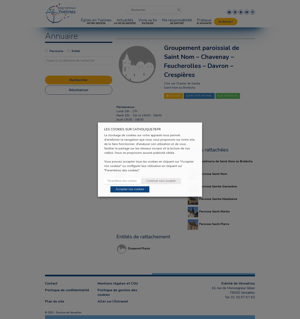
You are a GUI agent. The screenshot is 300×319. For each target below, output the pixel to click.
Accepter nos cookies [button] (130, 189)
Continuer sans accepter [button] (161, 181)
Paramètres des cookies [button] (122, 181)
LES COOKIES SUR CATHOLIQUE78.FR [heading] (132, 129)
